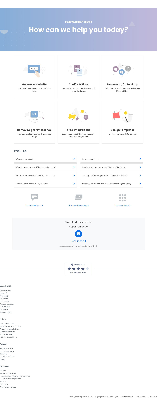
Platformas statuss (7, 356)
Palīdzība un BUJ (6, 348)
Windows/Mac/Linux (7, 332)
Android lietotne (6, 334)
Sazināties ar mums (7, 351)
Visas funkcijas (5, 290)
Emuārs (3, 371)
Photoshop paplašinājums (10, 329)
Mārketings (4, 296)
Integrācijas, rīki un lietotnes (10, 326)
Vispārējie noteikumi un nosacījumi (106, 397)
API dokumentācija (7, 323)
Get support (78, 241)
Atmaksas (3, 354)
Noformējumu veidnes (8, 337)
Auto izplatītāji (5, 307)
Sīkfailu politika (140, 397)
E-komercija (4, 301)
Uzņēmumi (4, 309)
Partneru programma (8, 373)
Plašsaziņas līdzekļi (7, 304)
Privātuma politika (127, 397)
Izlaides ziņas (152, 397)
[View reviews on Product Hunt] (78, 269)
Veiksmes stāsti (5, 312)
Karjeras (3, 381)
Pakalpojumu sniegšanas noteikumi (81, 397)
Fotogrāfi (3, 293)
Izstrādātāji (4, 298)
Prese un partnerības (8, 387)
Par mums (4, 384)
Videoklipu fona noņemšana (10, 379)
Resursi (3, 359)
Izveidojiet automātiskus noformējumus (15, 376)
